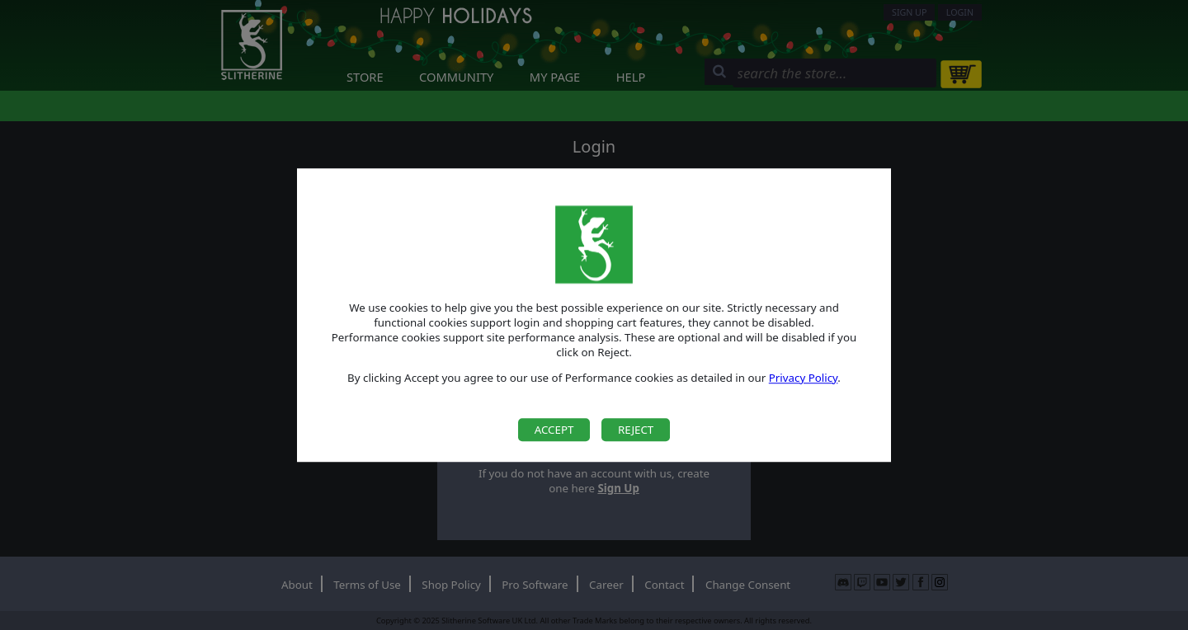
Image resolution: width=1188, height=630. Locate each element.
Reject (635, 429)
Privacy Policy (803, 377)
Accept (554, 429)
